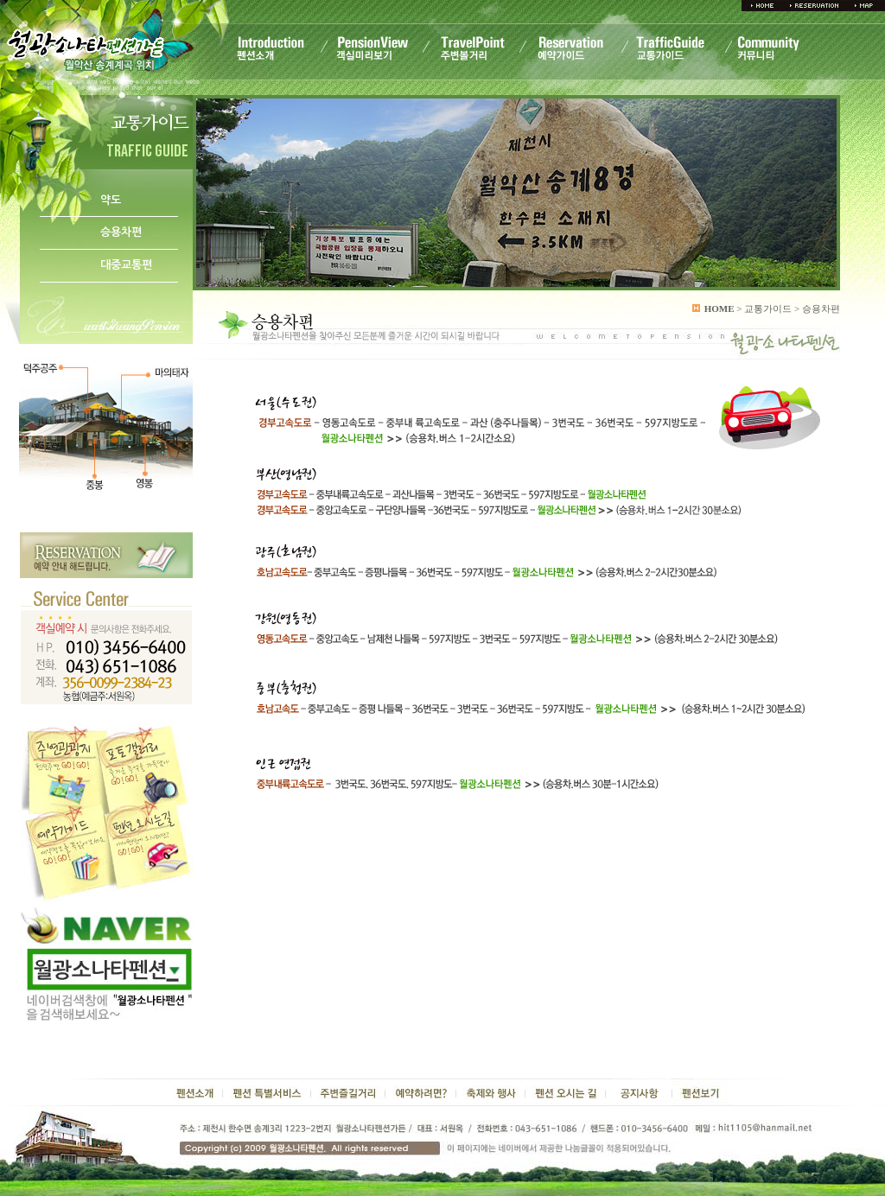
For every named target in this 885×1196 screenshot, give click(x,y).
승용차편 (121, 232)
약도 (110, 200)
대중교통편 (126, 264)
